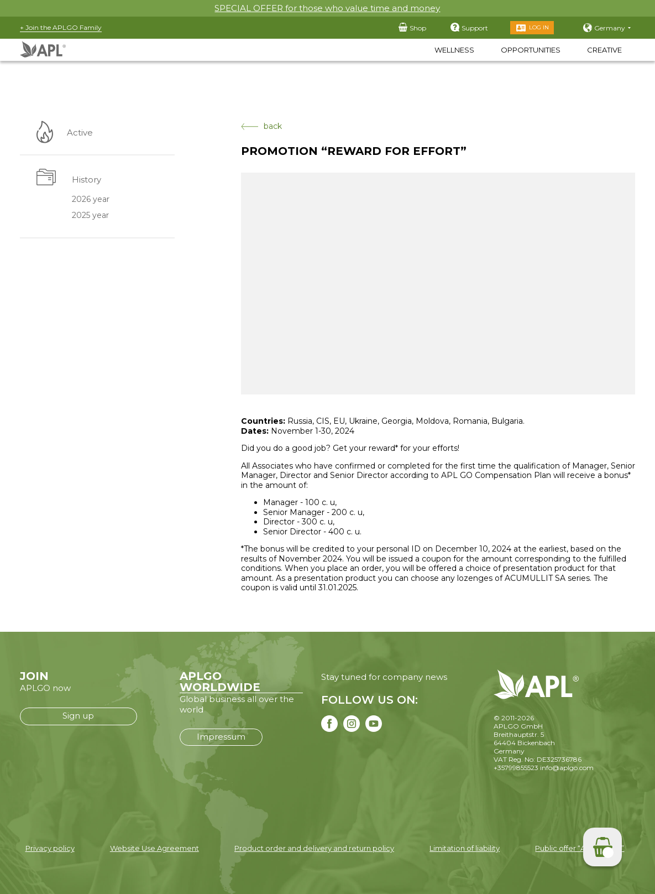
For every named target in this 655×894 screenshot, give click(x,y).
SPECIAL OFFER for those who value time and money (327, 8)
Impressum (221, 736)
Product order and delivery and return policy (314, 848)
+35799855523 (516, 767)
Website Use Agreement (154, 848)
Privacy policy (50, 848)
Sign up (78, 715)
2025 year (89, 216)
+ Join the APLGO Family (61, 27)
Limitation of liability (464, 848)
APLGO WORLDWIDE (220, 681)
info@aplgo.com (567, 767)
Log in (539, 27)
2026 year (90, 200)
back (261, 126)
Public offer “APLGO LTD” (579, 848)
